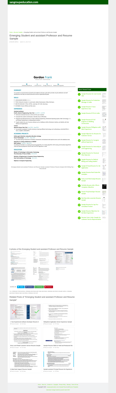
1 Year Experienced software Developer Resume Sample (26, 322)
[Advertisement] (58, 18)
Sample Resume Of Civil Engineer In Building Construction (88, 121)
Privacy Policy (62, 384)
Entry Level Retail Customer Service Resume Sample (25, 345)
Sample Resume (63, 387)
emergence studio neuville (18, 291)
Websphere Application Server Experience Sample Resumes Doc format (64, 322)
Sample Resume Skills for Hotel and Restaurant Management (61, 345)
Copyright (55, 384)
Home (39, 384)
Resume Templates (73, 387)
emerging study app (33, 293)
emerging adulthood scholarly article (57, 291)
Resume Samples (14, 42)
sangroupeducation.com (24, 2)
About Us (44, 384)
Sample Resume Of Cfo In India (90, 113)
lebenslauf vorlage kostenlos (53, 390)
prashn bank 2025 (65, 390)
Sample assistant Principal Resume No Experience (58, 369)
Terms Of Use (75, 384)
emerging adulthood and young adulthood (36, 291)
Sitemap (69, 384)
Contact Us (49, 384)
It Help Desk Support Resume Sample (21, 369)
